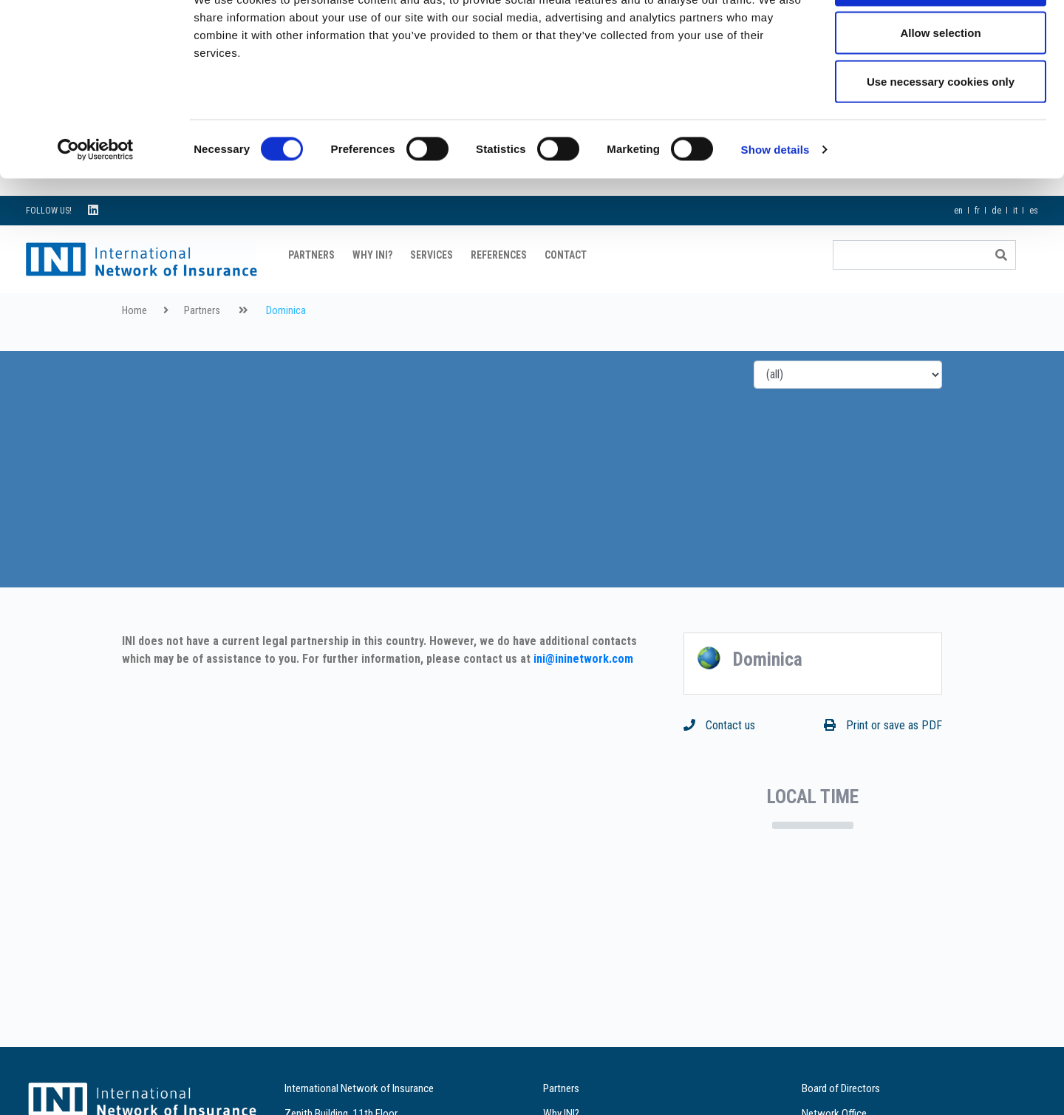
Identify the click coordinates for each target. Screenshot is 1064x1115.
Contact (566, 292)
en (958, 247)
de (996, 247)
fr (977, 247)
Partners (311, 292)
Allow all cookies (941, 39)
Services (431, 292)
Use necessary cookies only (940, 135)
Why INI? (372, 292)
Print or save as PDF (883, 762)
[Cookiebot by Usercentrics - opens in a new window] (95, 204)
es (1033, 247)
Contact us (719, 762)
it (1015, 247)
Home (134, 347)
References (499, 292)
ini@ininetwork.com (583, 696)
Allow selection (940, 87)
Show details (775, 203)
